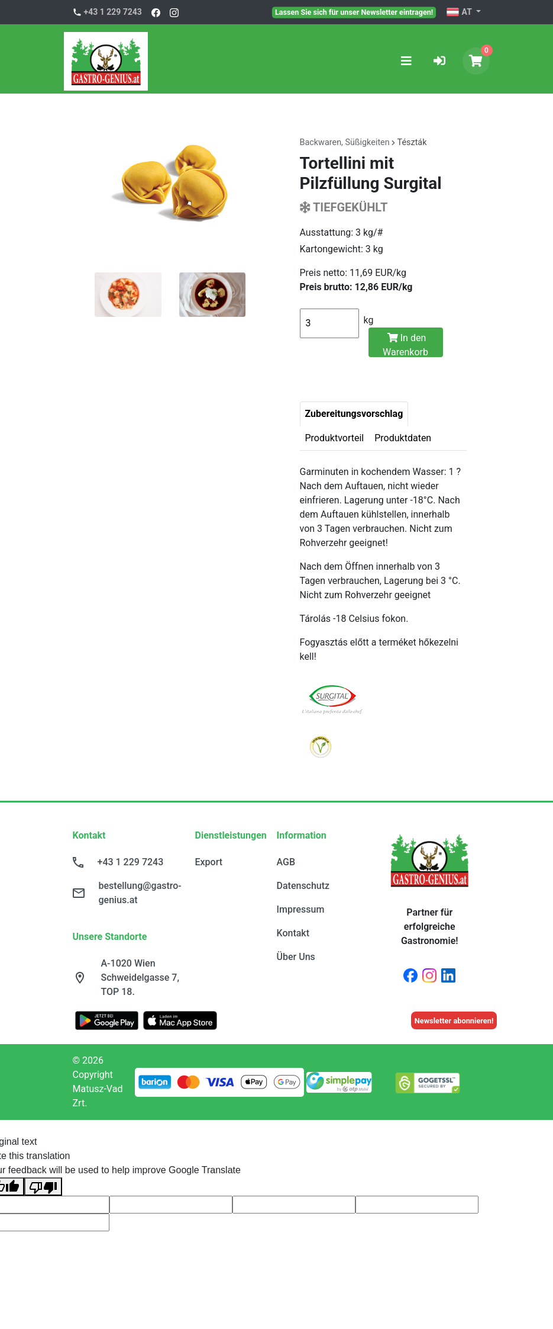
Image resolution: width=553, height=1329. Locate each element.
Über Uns (296, 956)
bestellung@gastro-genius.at (140, 893)
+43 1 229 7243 (113, 12)
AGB (286, 862)
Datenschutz (303, 885)
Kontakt (293, 933)
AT (460, 12)
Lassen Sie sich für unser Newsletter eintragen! (354, 12)
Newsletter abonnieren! (454, 1020)
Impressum (301, 909)
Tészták (412, 142)
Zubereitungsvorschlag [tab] (354, 413)
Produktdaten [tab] (402, 438)
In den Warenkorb (405, 344)
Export (209, 862)
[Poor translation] (43, 1186)
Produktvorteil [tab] (334, 438)
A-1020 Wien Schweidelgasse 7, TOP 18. (140, 977)
